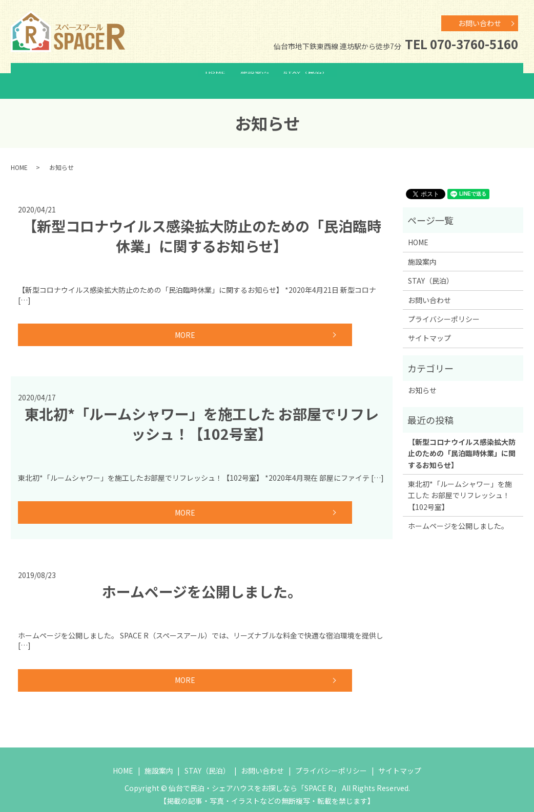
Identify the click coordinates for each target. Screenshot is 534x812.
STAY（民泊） (313, 76)
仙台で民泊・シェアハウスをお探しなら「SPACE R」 (254, 778)
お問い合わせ (479, 23)
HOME (208, 76)
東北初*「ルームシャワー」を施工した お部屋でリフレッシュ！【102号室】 (202, 413)
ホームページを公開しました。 (202, 581)
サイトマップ (429, 328)
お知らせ (422, 380)
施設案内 (254, 76)
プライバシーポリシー (444, 309)
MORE (89, 324)
